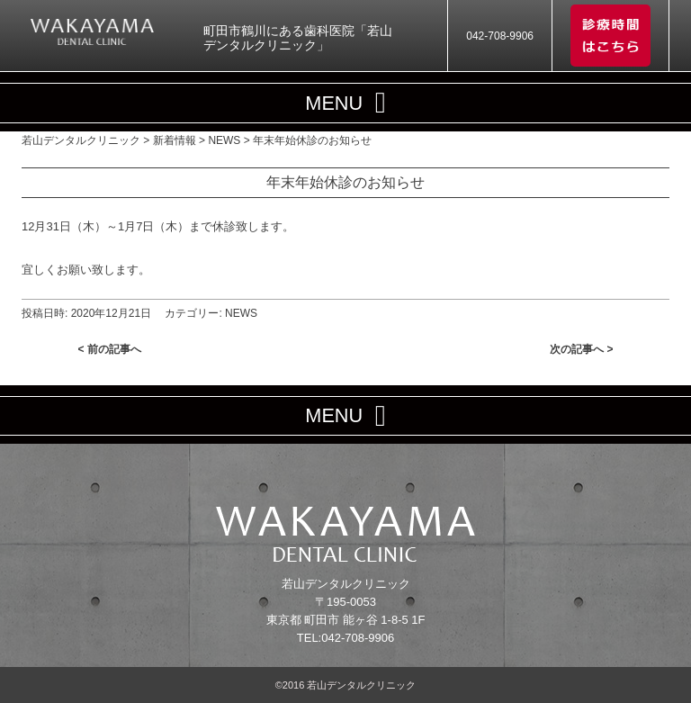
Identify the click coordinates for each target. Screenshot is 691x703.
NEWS (241, 313)
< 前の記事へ (109, 349)
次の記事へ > (581, 349)
